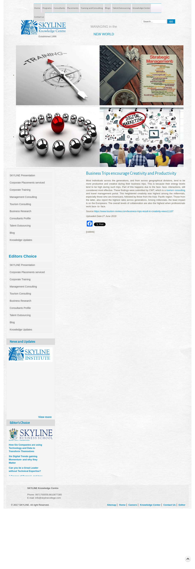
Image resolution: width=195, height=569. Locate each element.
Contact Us (169, 505)
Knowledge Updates (21, 240)
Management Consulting (23, 197)
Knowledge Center (141, 8)
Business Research (20, 211)
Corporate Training (20, 189)
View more (45, 416)
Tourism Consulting (20, 204)
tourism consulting (175, 190)
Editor (182, 505)
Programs (47, 8)
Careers (133, 505)
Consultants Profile (20, 218)
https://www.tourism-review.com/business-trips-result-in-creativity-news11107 (133, 211)
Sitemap (112, 505)
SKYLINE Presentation (22, 175)
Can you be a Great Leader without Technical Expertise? (25, 470)
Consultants (59, 8)
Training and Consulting (92, 8)
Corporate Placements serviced (27, 182)
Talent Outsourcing (121, 8)
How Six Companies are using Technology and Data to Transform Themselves (25, 448)
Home (37, 8)
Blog (12, 232)
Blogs (107, 8)
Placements (73, 8)
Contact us (39, 17)
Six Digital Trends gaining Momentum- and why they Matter (23, 460)
